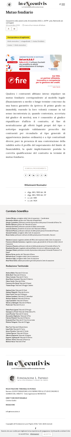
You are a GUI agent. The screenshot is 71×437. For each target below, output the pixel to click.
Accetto (47, 434)
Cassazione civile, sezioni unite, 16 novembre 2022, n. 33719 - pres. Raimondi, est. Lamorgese (34, 22)
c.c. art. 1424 (32, 201)
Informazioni (34, 434)
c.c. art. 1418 (32, 198)
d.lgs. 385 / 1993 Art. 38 (37, 192)
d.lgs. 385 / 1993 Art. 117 (37, 195)
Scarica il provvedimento (35, 168)
